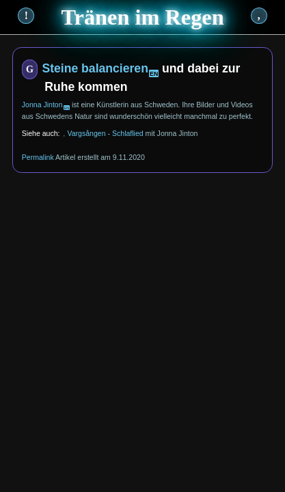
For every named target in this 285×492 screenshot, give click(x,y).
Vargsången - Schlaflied (105, 133)
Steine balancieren (95, 68)
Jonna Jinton (42, 104)
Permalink (38, 157)
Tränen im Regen (142, 17)
